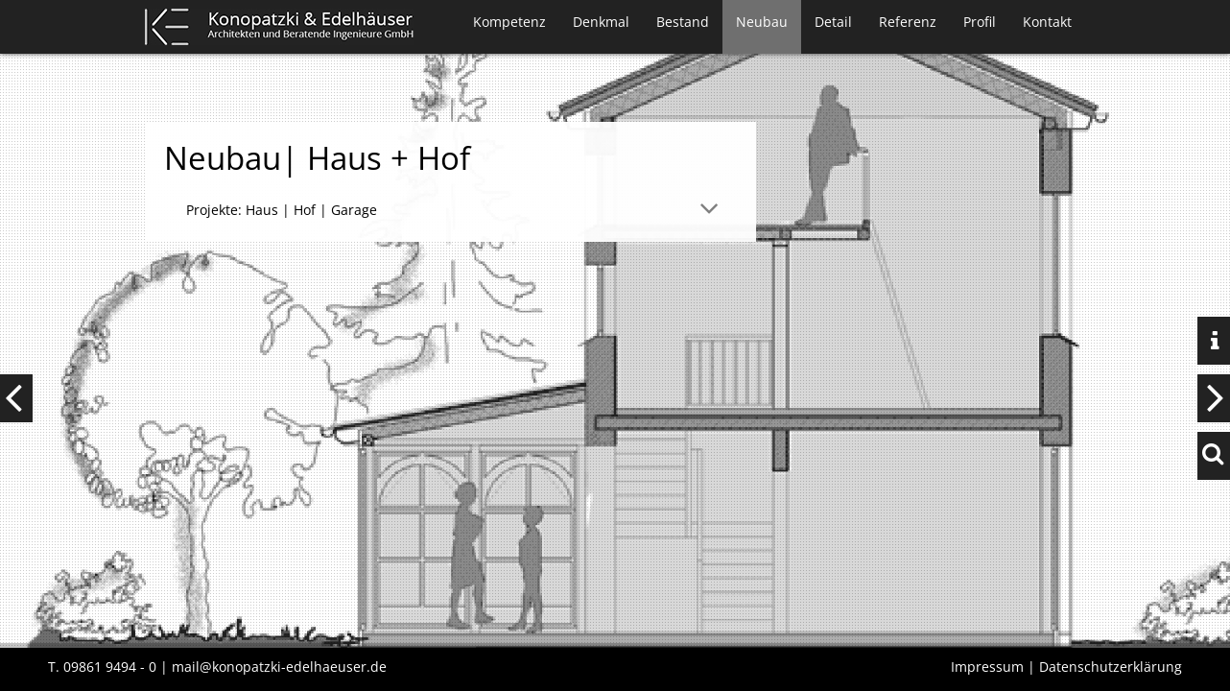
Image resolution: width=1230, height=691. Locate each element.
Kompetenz (509, 21)
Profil (979, 21)
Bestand (682, 21)
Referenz (907, 21)
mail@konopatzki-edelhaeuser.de (279, 666)
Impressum (987, 666)
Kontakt (1047, 21)
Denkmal (601, 21)
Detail (833, 21)
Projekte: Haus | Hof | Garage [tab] (281, 210)
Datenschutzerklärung (1110, 666)
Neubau (762, 21)
